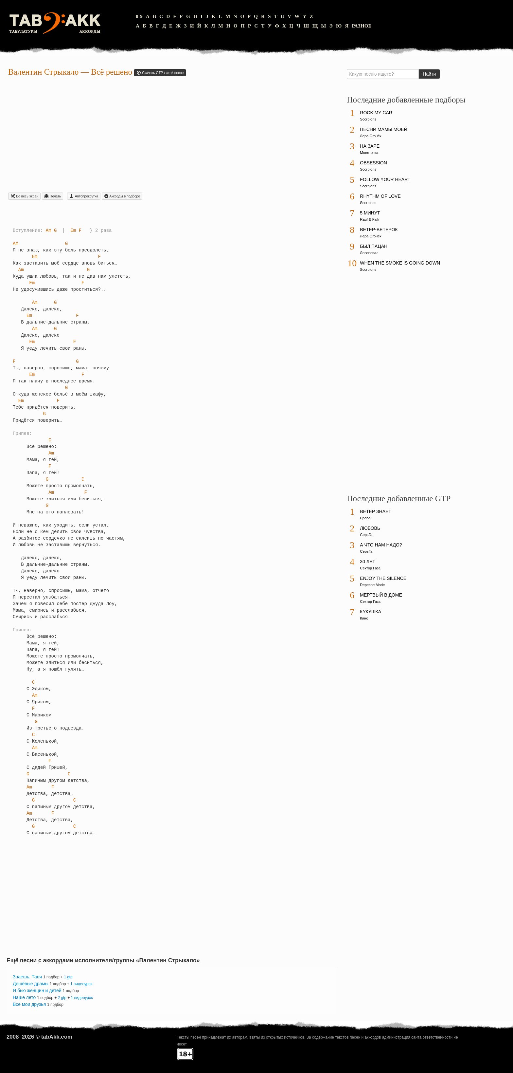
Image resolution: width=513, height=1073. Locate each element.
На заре (370, 146)
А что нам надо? (381, 544)
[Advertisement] (171, 135)
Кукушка (370, 611)
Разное (362, 25)
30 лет (367, 561)
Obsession (373, 162)
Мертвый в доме (381, 595)
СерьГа (366, 535)
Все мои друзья (29, 1004)
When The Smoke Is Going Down (400, 263)
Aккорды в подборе (122, 196)
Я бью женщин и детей (37, 990)
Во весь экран (24, 196)
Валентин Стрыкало (43, 71)
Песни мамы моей (383, 129)
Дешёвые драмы (30, 983)
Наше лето (24, 997)
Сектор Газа (370, 568)
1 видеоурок (81, 984)
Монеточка (369, 153)
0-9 (139, 16)
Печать (52, 196)
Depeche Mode (372, 585)
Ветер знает (375, 511)
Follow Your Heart (385, 179)
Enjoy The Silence (383, 578)
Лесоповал (369, 253)
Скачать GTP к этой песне (160, 72)
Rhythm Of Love (380, 196)
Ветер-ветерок (379, 229)
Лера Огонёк (370, 136)
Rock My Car (376, 112)
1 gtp (68, 977)
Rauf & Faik (369, 219)
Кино (364, 618)
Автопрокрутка (83, 196)
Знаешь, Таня (27, 976)
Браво (365, 518)
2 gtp (62, 997)
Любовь (370, 528)
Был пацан (373, 246)
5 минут (370, 212)
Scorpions (368, 119)
